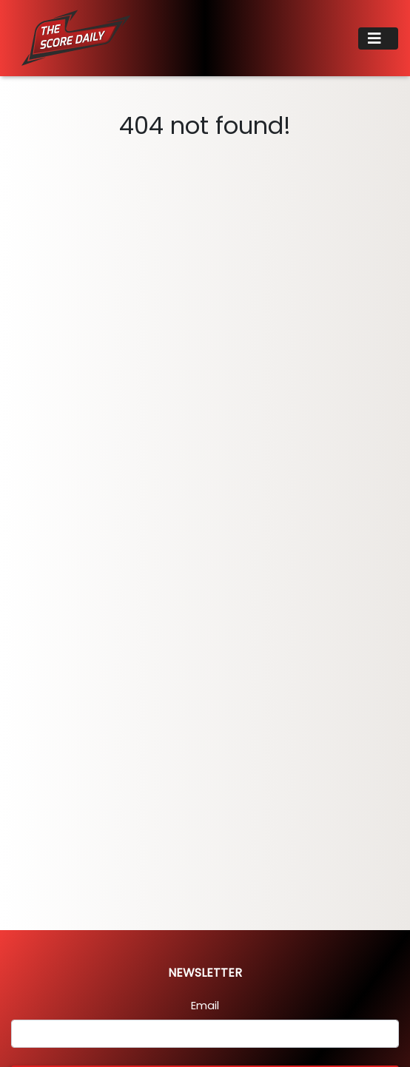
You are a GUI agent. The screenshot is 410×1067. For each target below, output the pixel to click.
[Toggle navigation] (378, 38)
